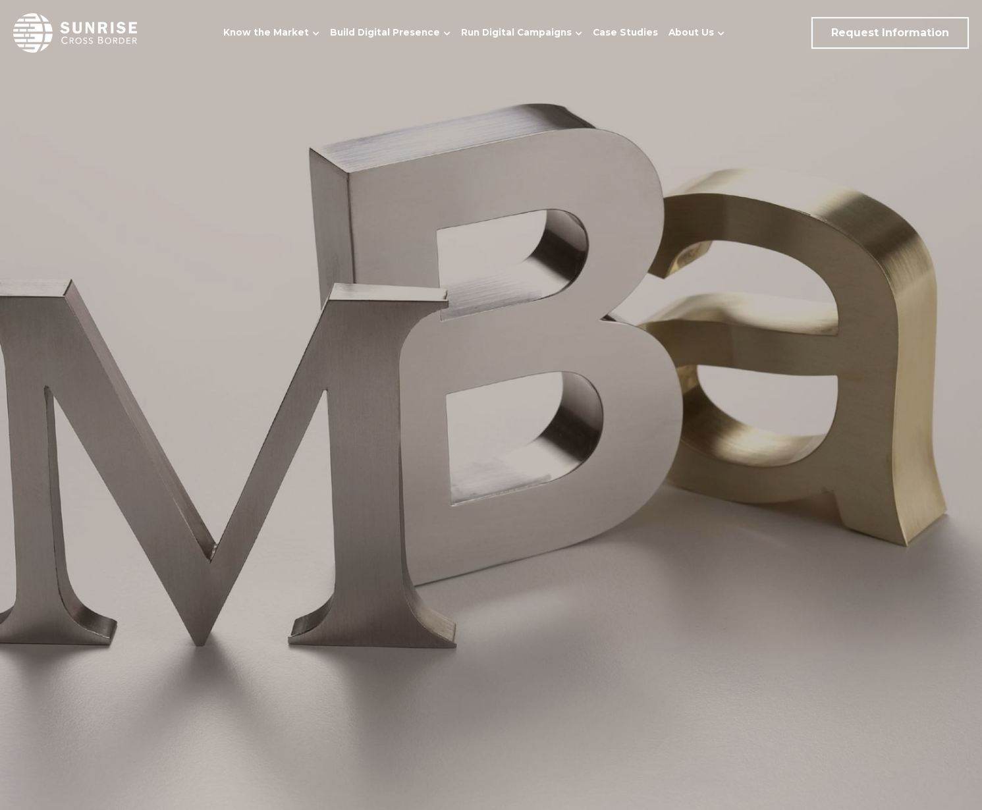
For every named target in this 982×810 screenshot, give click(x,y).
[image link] (75, 32)
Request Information (890, 32)
